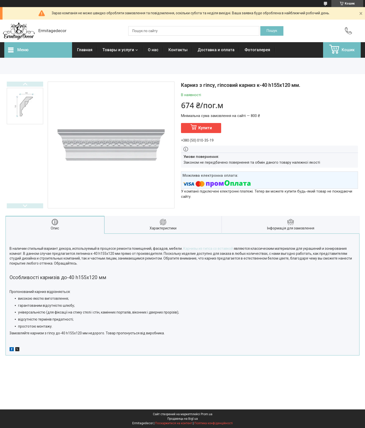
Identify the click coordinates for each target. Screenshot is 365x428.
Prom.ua (206, 414)
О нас (153, 49)
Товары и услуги (118, 49)
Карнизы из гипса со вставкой (208, 249)
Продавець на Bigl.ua (182, 418)
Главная (84, 49)
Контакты (178, 49)
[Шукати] (271, 31)
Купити (205, 128)
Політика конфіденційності (213, 423)
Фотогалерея (257, 49)
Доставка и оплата (216, 49)
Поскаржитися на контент (173, 423)
